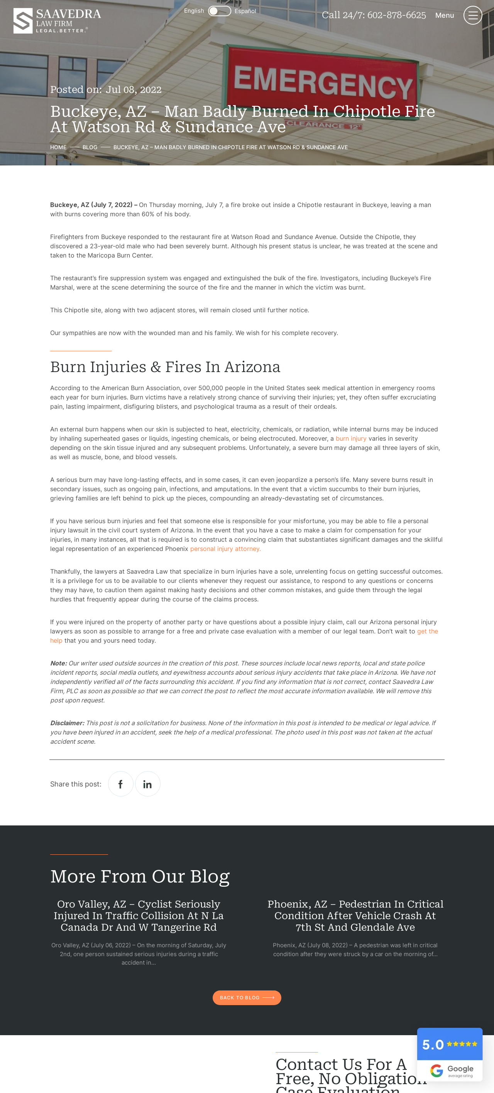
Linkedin (148, 784)
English (194, 10)
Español (245, 11)
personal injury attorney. (225, 548)
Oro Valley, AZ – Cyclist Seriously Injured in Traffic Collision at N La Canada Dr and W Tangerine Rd (139, 916)
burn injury (351, 438)
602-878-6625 (396, 15)
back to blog (240, 997)
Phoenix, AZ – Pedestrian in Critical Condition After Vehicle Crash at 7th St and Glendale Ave (355, 916)
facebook (121, 784)
